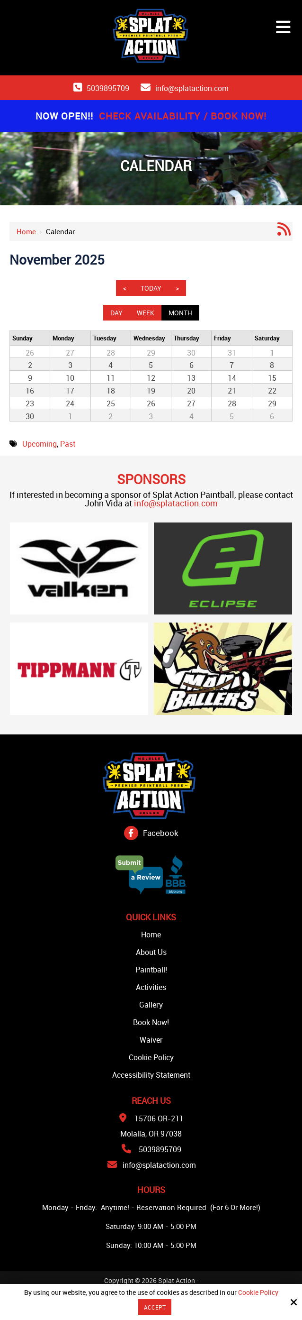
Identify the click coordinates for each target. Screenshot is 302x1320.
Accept (155, 1307)
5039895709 (108, 88)
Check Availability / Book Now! (182, 116)
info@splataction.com (192, 88)
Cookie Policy (258, 1293)
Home (26, 231)
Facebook (160, 832)
